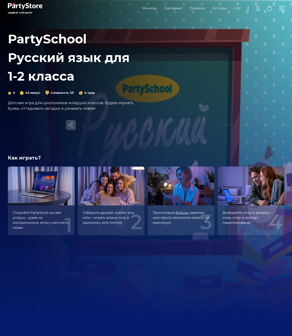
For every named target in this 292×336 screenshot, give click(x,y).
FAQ (237, 8)
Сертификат (173, 8)
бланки (182, 213)
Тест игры (219, 8)
